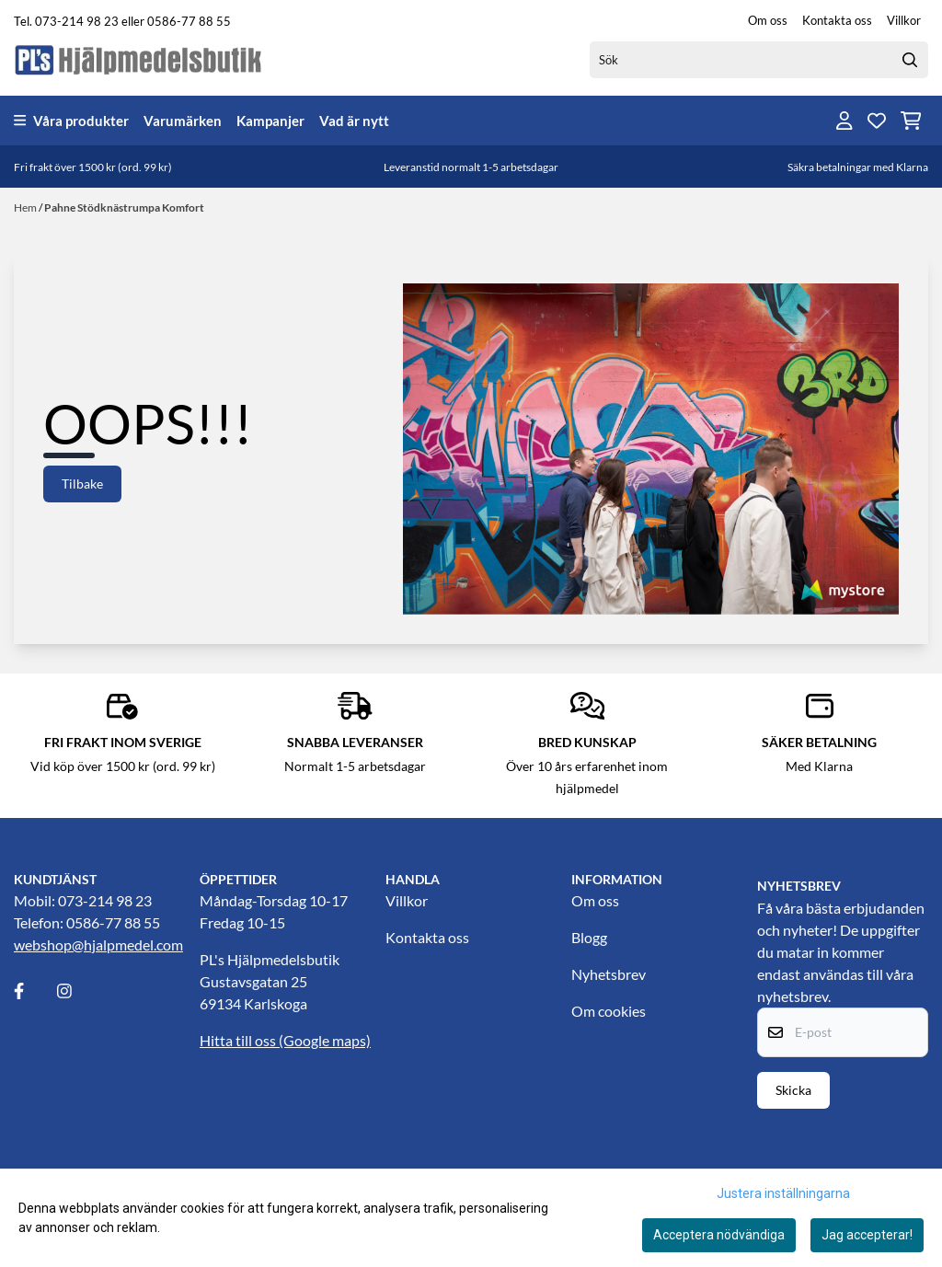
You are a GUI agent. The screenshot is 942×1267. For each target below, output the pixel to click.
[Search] (909, 59)
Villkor (904, 20)
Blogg (589, 937)
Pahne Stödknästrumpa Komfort (124, 207)
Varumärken (183, 120)
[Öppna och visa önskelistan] (876, 120)
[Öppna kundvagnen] (911, 120)
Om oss (767, 20)
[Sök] (759, 59)
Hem (26, 207)
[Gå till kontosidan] (844, 120)
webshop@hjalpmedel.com (98, 944)
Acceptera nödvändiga (719, 1234)
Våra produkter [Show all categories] (71, 120)
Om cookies (608, 1010)
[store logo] (139, 59)
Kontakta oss (837, 20)
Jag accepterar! (867, 1234)
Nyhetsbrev (608, 974)
